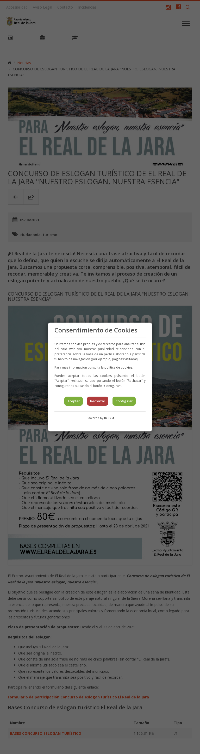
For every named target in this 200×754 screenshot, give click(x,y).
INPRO (109, 418)
